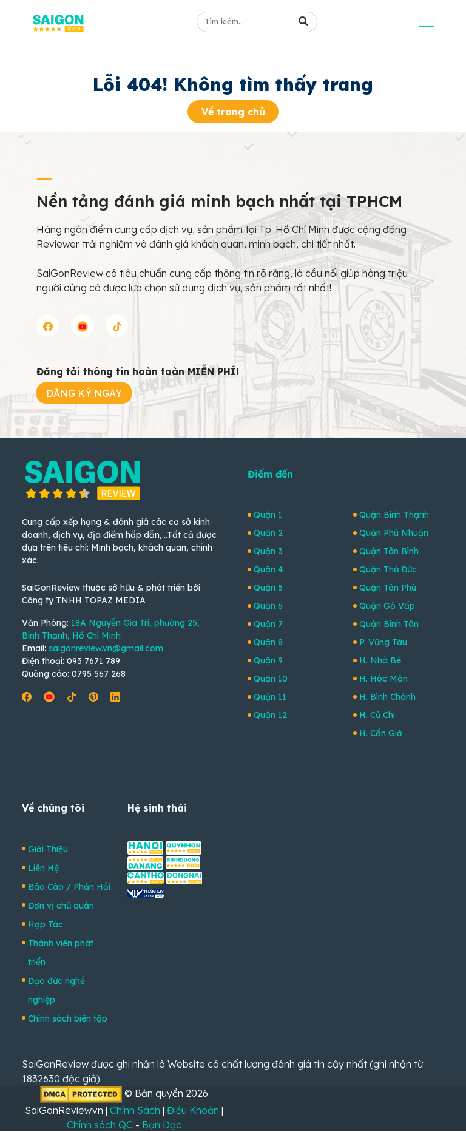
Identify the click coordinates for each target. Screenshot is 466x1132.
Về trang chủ (233, 112)
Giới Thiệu (48, 849)
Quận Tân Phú (387, 587)
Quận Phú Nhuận (393, 532)
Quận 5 (268, 587)
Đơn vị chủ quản (61, 905)
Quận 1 (268, 514)
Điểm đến (270, 474)
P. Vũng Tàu (383, 642)
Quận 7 (268, 624)
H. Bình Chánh (387, 696)
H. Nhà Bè (380, 660)
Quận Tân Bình (389, 551)
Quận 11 (270, 696)
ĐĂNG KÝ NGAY (84, 393)
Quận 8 (268, 642)
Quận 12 (270, 715)
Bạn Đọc (161, 1125)
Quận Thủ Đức (388, 569)
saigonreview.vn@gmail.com (106, 648)
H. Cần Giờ (380, 733)
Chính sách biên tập (67, 1018)
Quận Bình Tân (389, 624)
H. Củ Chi (377, 715)
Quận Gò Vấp (387, 605)
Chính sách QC (100, 1125)
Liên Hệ (43, 868)
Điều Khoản (193, 1110)
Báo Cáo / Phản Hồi (69, 886)
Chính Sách (135, 1110)
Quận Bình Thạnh (394, 514)
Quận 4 (268, 569)
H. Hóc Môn (383, 678)
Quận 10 (271, 678)
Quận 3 (268, 551)
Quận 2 (268, 532)
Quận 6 (268, 605)
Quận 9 (268, 660)
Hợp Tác (45, 924)
